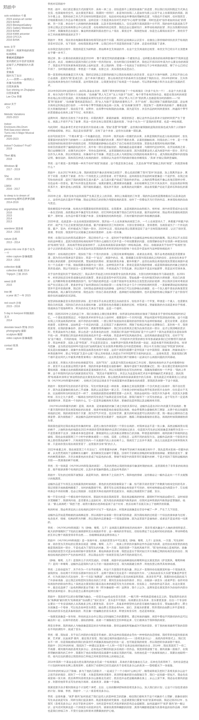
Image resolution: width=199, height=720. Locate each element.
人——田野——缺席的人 (20, 79)
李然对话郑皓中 (15, 57)
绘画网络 (11, 54)
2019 (9, 148)
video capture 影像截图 (19, 256)
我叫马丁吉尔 (14, 75)
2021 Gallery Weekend (19, 27)
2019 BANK (13, 30)
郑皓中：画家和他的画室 (20, 50)
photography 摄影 (16, 330)
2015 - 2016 (13, 306)
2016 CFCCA (13, 36)
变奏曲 (10, 72)
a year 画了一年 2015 (18, 295)
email (9, 348)
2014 (9, 218)
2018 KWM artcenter (18, 33)
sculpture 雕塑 (14, 334)
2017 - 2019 (13, 169)
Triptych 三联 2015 (17, 274)
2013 (9, 221)
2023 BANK (13, 22)
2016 (9, 212)
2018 (9, 158)
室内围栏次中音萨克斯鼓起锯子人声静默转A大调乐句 (20, 65)
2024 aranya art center (19, 19)
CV (8, 107)
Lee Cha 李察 (14, 96)
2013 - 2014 (13, 242)
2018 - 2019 (13, 179)
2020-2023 (12, 117)
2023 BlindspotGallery (18, 25)
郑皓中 (9, 7)
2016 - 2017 (13, 188)
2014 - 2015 (13, 231)
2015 (9, 215)
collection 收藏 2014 (17, 270)
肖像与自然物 (14, 82)
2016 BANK (13, 39)
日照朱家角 (12, 86)
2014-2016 (12, 202)
